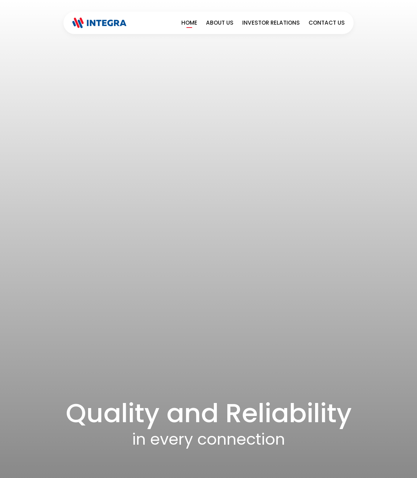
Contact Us (327, 22)
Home (189, 22)
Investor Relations (271, 22)
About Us (220, 22)
